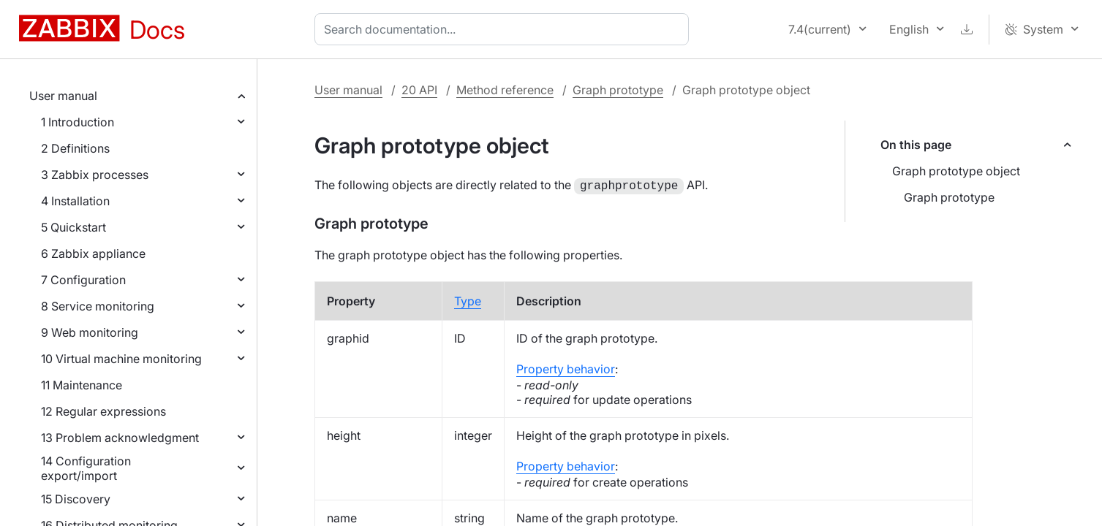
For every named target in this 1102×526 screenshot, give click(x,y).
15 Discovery (75, 499)
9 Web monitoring (89, 332)
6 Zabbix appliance (93, 253)
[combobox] (504, 29)
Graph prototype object (956, 171)
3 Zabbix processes (94, 174)
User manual (63, 95)
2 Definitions (75, 148)
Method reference (505, 90)
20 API (419, 90)
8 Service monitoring (97, 306)
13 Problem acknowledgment (120, 437)
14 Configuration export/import (86, 468)
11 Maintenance (81, 385)
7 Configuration (83, 279)
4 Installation (75, 201)
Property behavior (565, 367)
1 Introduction (77, 122)
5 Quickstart (73, 227)
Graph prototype (618, 90)
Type (467, 299)
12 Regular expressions (103, 411)
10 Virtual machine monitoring (121, 358)
